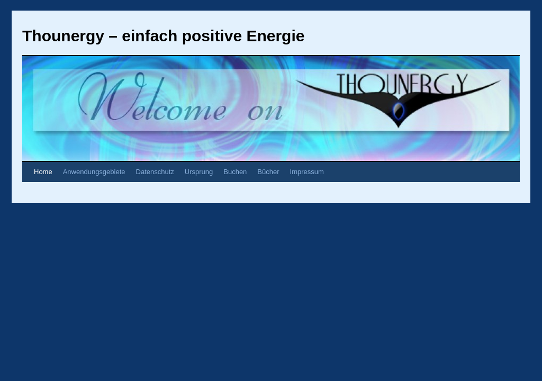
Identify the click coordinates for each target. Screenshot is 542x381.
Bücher (268, 172)
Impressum (307, 172)
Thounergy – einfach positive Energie (163, 35)
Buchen (235, 172)
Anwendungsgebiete (94, 172)
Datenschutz (155, 172)
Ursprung (199, 172)
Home (43, 172)
